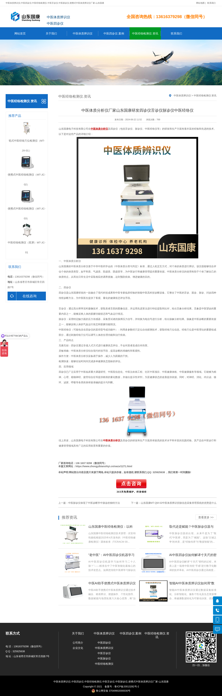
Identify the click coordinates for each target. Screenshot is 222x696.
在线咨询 (22, 296)
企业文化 (78, 647)
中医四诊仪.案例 (116, 33)
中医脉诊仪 (104, 658)
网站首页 (20, 33)
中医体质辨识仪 (85, 33)
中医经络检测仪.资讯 (146, 33)
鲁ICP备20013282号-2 (126, 686)
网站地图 (200, 3)
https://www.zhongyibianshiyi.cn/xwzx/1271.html (104, 466)
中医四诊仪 (104, 642)
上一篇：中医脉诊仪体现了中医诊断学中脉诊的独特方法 (89, 502)
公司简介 (78, 642)
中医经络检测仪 (104, 663)
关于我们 (56, 33)
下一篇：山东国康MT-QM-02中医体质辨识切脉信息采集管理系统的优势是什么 (174, 502)
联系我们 (211, 3)
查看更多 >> (206, 517)
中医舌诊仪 (104, 653)
